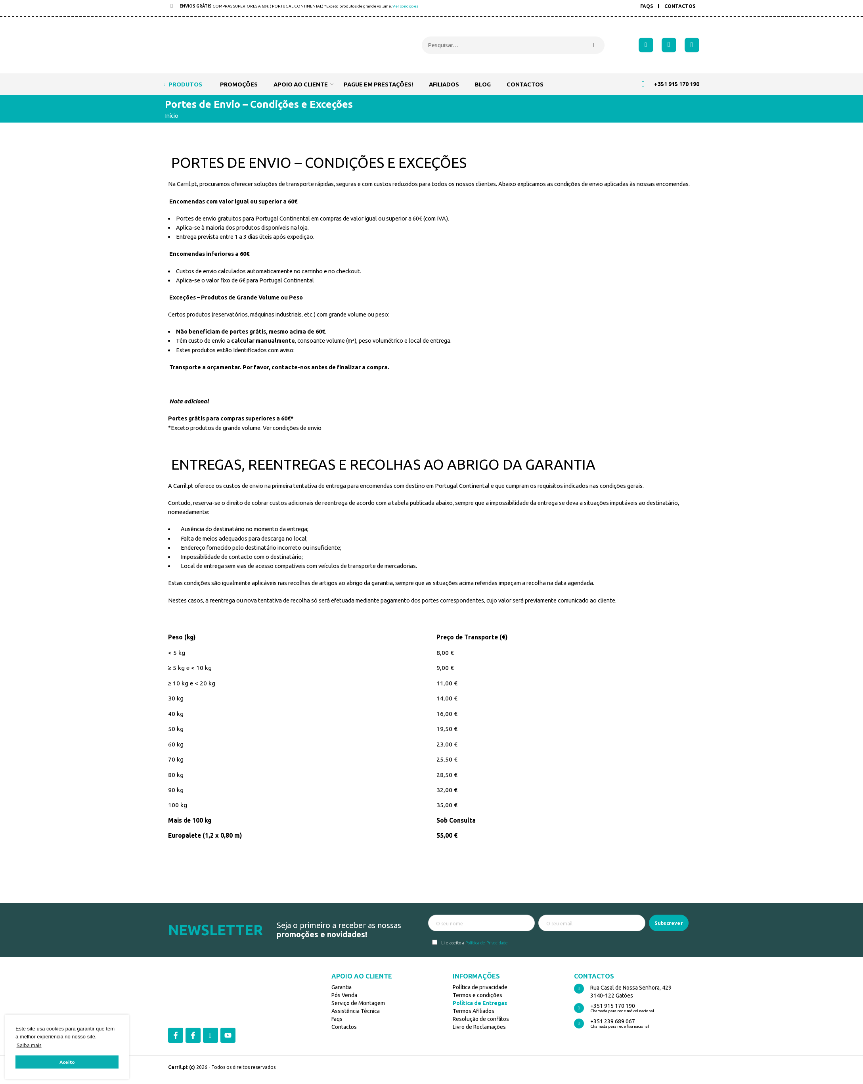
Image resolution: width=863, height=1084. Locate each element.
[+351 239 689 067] (579, 1023)
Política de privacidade (480, 987)
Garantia (341, 987)
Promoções (239, 84)
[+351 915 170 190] (579, 1008)
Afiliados (444, 84)
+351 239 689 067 (612, 1021)
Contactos (679, 6)
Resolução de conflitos (481, 1019)
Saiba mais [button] (29, 1045)
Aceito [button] (67, 1062)
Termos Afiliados (473, 1011)
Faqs (337, 1019)
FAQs (646, 6)
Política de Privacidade (486, 942)
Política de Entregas (480, 1003)
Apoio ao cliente (301, 84)
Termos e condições (477, 995)
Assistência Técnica (355, 1011)
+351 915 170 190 (612, 1006)
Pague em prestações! (378, 84)
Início (171, 115)
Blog (483, 84)
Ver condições (405, 6)
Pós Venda (344, 995)
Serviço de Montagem (358, 1003)
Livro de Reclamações (479, 1027)
